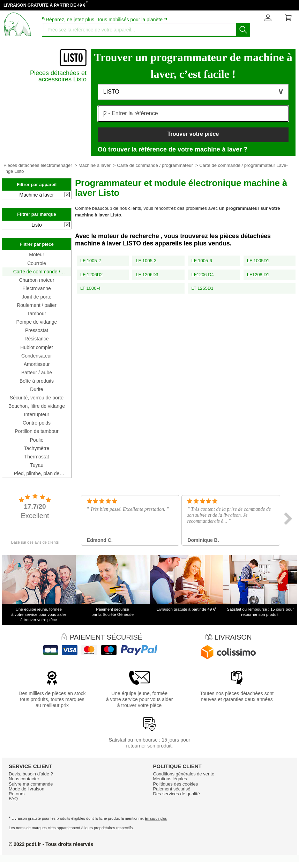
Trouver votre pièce (193, 134)
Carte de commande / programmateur (155, 165)
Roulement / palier (37, 305)
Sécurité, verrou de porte (36, 397)
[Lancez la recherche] (243, 30)
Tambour (36, 313)
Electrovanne (36, 288)
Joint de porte (37, 297)
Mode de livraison (26, 788)
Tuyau (36, 465)
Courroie (36, 263)
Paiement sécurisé (171, 788)
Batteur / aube (36, 372)
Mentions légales (170, 778)
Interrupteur (36, 414)
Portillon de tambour (36, 431)
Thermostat (36, 456)
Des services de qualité (176, 793)
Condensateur (36, 356)
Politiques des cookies (175, 784)
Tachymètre (36, 448)
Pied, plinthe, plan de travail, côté (37, 473)
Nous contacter (24, 778)
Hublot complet (36, 347)
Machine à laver (95, 165)
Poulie (37, 440)
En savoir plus (156, 818)
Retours (17, 793)
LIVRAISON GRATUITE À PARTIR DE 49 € (44, 5)
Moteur (36, 254)
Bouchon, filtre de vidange (36, 406)
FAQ (13, 798)
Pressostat (36, 330)
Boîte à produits (37, 381)
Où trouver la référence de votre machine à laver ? (172, 149)
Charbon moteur (36, 280)
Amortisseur (37, 364)
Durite (36, 389)
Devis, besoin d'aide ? (31, 773)
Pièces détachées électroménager (37, 165)
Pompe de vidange (36, 322)
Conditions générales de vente (184, 773)
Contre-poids (37, 423)
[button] (193, 92)
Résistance (36, 338)
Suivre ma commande (31, 784)
